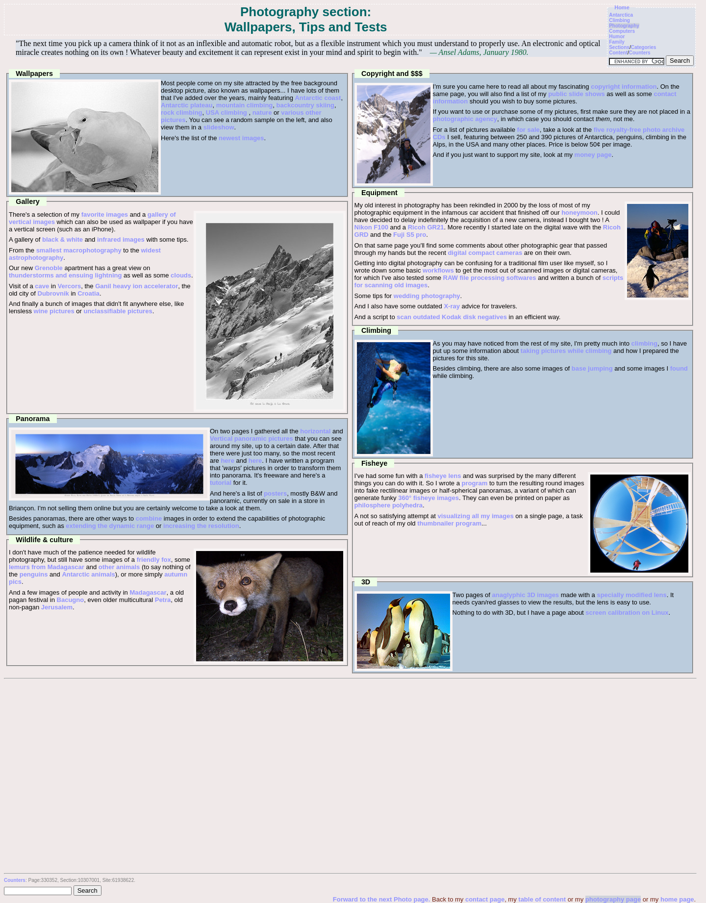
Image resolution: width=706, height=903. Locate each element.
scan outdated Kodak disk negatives (452, 317)
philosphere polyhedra (388, 505)
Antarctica (621, 15)
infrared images (121, 239)
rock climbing (181, 112)
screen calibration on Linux (626, 612)
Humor (617, 36)
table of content (542, 899)
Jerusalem (57, 607)
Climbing (619, 20)
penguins (34, 574)
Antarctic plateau (186, 105)
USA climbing (226, 112)
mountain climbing (244, 105)
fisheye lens (443, 475)
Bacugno (70, 599)
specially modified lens (631, 595)
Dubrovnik (53, 293)
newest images (241, 138)
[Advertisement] (350, 752)
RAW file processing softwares (489, 277)
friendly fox (154, 559)
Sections (619, 47)
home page (677, 899)
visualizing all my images (475, 516)
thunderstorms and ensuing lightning (65, 275)
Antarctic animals (88, 574)
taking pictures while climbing (566, 350)
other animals (119, 567)
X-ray (452, 306)
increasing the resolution (201, 525)
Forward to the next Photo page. (382, 899)
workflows (438, 270)
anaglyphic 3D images (525, 595)
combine (149, 518)
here (227, 460)
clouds (181, 275)
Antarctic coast (318, 97)
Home (622, 7)
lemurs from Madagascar (46, 567)
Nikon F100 (371, 227)
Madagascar (147, 592)
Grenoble (49, 268)
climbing (644, 343)
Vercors (69, 286)
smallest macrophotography (79, 250)
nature (262, 112)
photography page (613, 899)
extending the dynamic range (110, 525)
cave (42, 286)
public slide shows (576, 94)
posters (275, 493)
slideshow (218, 127)
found (679, 368)
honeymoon (579, 212)
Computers (622, 31)
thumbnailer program (449, 523)
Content (618, 52)
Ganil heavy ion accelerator (136, 286)
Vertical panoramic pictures (251, 438)
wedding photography (427, 296)
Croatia (88, 293)
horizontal (315, 431)
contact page (484, 899)
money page (593, 154)
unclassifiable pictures (117, 311)
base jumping (592, 368)
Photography (624, 25)
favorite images (104, 214)
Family (617, 42)
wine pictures (54, 311)
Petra (163, 599)
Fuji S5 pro (409, 234)
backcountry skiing (305, 105)
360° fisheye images (428, 498)
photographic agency (465, 119)
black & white (62, 239)
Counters (640, 52)
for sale (528, 129)
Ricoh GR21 (426, 227)
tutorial (220, 482)
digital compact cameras (485, 252)
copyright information (623, 86)
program (475, 483)
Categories (643, 47)
